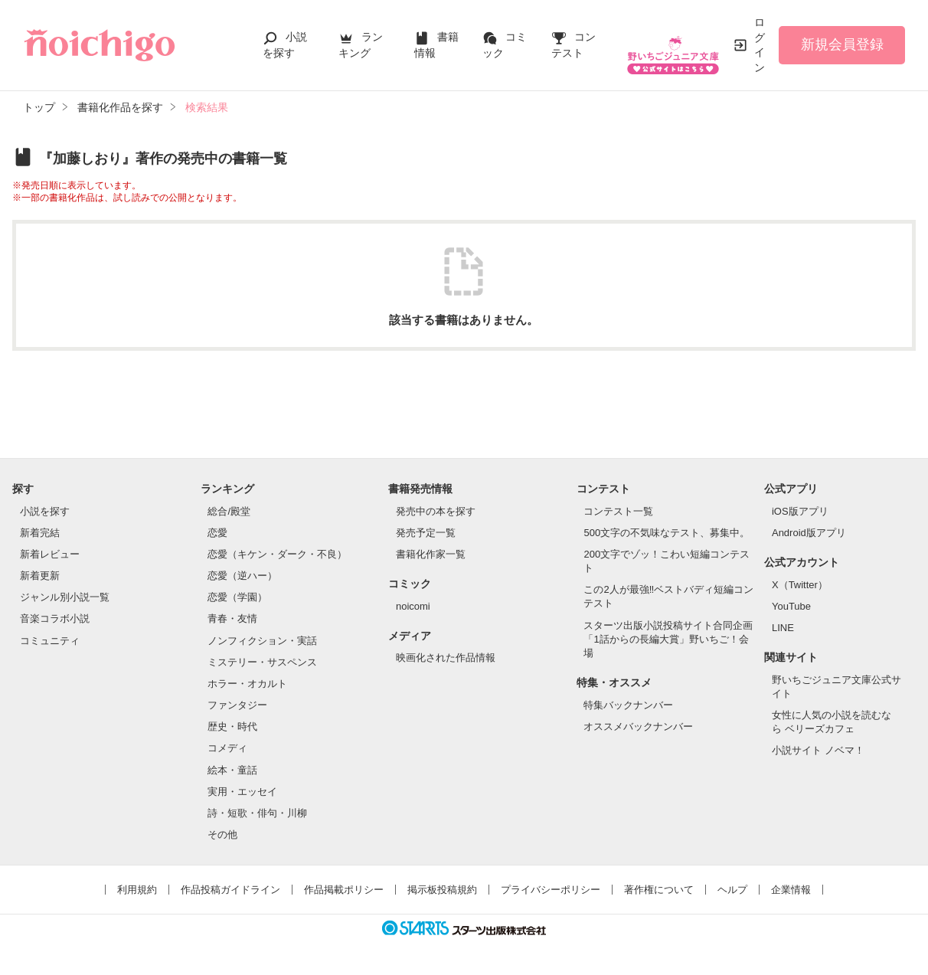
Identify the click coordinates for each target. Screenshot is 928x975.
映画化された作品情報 (445, 657)
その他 (222, 834)
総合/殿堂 (228, 511)
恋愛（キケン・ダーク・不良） (277, 554)
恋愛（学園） (237, 597)
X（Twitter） (800, 585)
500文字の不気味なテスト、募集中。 (666, 532)
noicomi (413, 606)
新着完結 (40, 532)
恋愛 (217, 532)
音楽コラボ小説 (55, 618)
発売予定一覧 (426, 532)
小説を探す (45, 511)
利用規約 (137, 889)
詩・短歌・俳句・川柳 (257, 813)
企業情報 (791, 889)
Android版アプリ (809, 532)
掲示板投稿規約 (442, 889)
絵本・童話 (232, 770)
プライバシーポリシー (550, 889)
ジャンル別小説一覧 (64, 597)
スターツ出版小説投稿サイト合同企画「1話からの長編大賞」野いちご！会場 (668, 639)
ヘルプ (732, 889)
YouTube (791, 606)
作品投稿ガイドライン (230, 889)
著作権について (659, 889)
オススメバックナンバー (638, 726)
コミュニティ (50, 640)
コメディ (227, 748)
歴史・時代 (232, 726)
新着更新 (40, 575)
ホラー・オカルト (247, 683)
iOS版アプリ (800, 511)
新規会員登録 (842, 44)
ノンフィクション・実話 (262, 640)
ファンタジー (237, 705)
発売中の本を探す (435, 511)
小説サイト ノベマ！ (818, 750)
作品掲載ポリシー (344, 889)
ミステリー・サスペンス (262, 662)
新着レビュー (50, 554)
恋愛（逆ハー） (242, 575)
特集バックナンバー (628, 705)
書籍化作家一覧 (431, 554)
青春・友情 (232, 618)
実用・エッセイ (242, 791)
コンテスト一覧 (618, 511)
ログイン (759, 45)
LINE (783, 627)
